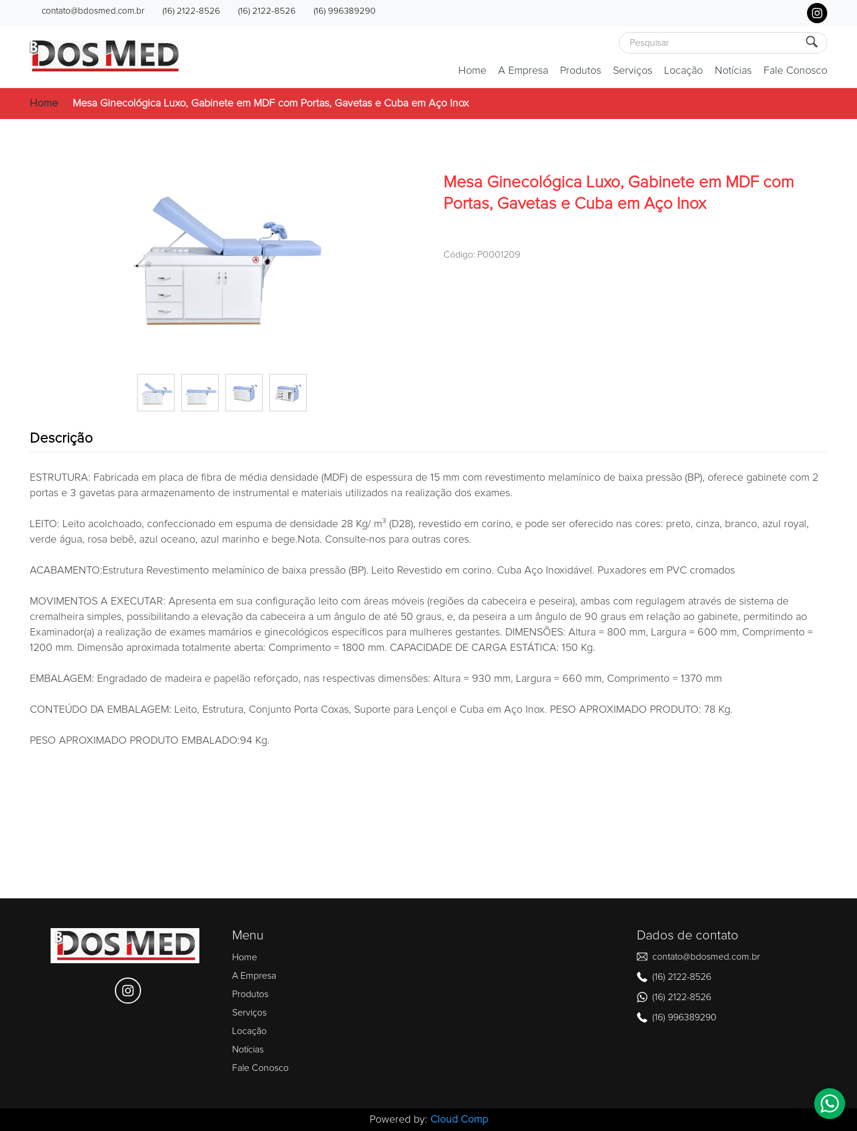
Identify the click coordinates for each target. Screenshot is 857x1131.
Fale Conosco (795, 70)
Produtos (580, 70)
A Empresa (523, 70)
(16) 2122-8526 (191, 11)
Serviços (632, 70)
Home (472, 70)
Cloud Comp (459, 1119)
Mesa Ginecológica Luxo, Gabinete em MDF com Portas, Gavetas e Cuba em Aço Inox (271, 103)
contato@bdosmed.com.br (93, 11)
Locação (683, 70)
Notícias (733, 70)
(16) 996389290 (345, 11)
